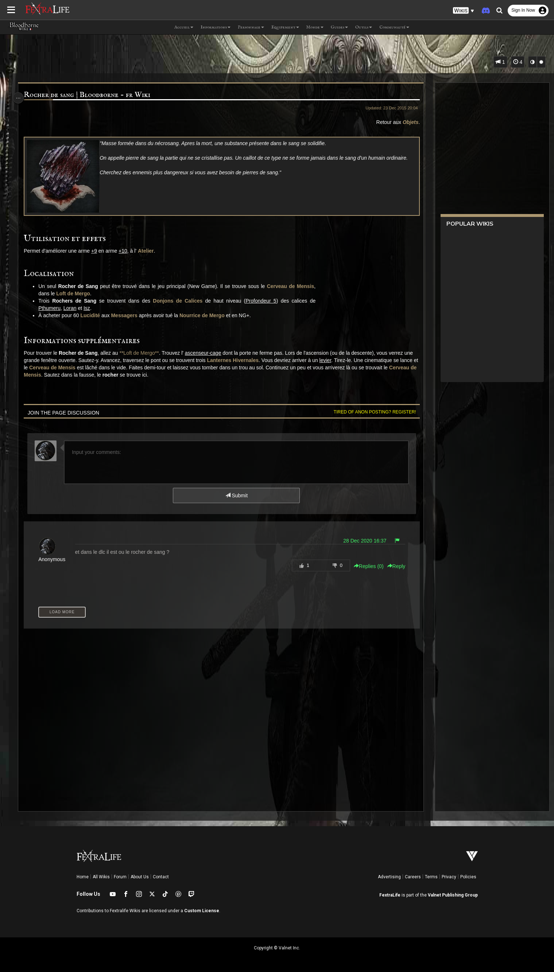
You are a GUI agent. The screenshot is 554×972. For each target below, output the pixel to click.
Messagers (127, 315)
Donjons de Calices (181, 301)
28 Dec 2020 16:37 (360, 541)
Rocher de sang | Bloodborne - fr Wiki (90, 95)
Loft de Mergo (76, 293)
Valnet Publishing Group (453, 895)
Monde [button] (315, 27)
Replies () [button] (365, 566)
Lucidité (93, 315)
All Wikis (101, 876)
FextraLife (389, 895)
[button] (463, 10)
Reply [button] (392, 566)
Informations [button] (215, 27)
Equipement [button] (285, 27)
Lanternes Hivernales (246, 360)
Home (83, 876)
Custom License (201, 910)
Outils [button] (363, 27)
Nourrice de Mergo (205, 315)
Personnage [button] (251, 27)
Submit (236, 495)
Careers (413, 876)
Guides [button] (339, 27)
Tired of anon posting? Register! (371, 412)
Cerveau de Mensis (293, 286)
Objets (407, 122)
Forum (120, 876)
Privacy (449, 876)
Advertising (389, 876)
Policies (468, 876)
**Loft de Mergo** (142, 353)
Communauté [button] (394, 27)
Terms (431, 876)
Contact (161, 876)
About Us (140, 876)
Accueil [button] (183, 27)
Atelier (149, 251)
